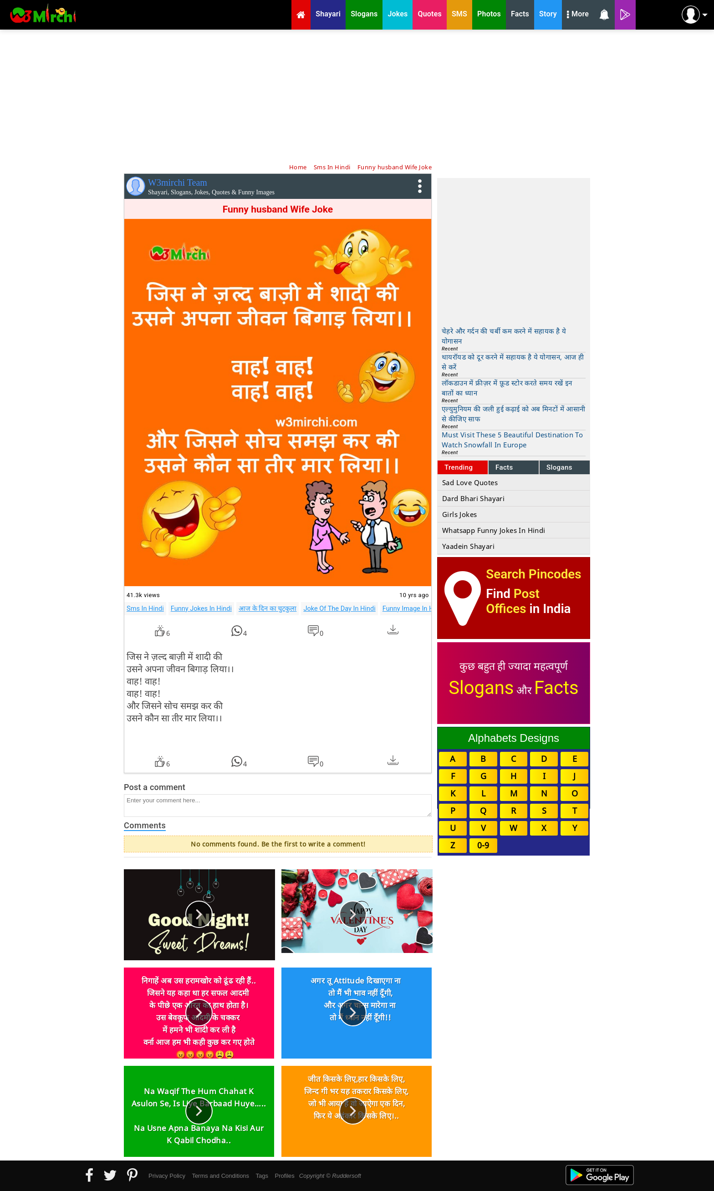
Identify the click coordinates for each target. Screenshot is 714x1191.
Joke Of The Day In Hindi (339, 608)
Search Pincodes (533, 574)
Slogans (559, 467)
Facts (504, 467)
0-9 (483, 845)
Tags (262, 1175)
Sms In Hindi (145, 608)
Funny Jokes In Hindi (201, 608)
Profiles (284, 1175)
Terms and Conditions (220, 1175)
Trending (458, 467)
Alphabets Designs (513, 738)
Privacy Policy (166, 1175)
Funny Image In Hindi (413, 608)
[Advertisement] (357, 95)
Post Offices (513, 601)
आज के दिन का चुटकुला (267, 608)
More (578, 15)
